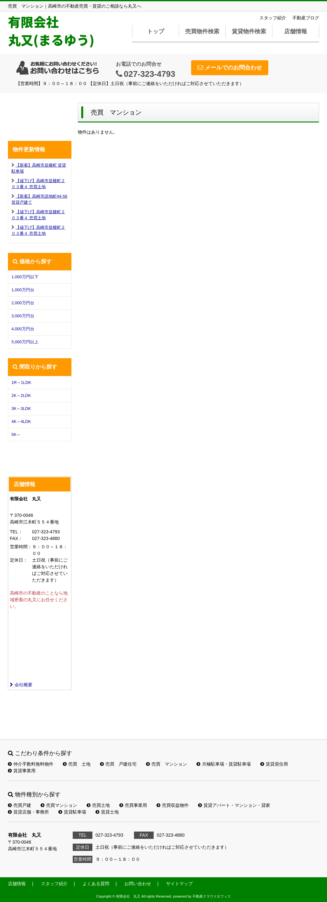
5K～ (16, 434)
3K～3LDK (21, 408)
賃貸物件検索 (249, 31)
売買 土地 (76, 764)
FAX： (16, 538)
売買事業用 (133, 805)
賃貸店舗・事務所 (28, 811)
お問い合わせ (137, 883)
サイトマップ (179, 883)
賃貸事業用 (22, 770)
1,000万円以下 (24, 276)
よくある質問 (96, 883)
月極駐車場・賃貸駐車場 (224, 764)
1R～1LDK (21, 382)
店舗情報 (295, 31)
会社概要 (21, 684)
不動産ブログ (305, 17)
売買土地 (98, 805)
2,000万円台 (22, 302)
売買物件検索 (202, 31)
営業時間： (21, 546)
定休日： (19, 560)
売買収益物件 (173, 805)
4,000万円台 (22, 328)
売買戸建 (19, 805)
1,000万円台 (22, 289)
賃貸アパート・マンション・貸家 (234, 805)
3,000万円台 (22, 315)
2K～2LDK (21, 395)
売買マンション (59, 805)
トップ (155, 31)
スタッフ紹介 (272, 17)
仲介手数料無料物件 (30, 764)
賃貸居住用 (274, 764)
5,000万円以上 (24, 341)
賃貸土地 (107, 811)
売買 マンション (166, 764)
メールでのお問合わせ (229, 67)
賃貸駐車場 (72, 811)
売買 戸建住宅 (118, 764)
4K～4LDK (21, 421)
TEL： (16, 531)
